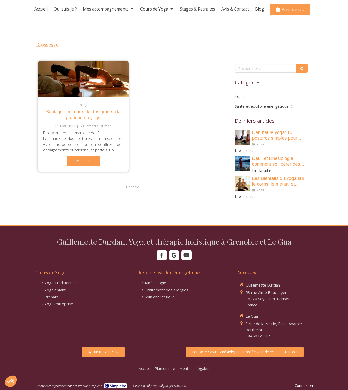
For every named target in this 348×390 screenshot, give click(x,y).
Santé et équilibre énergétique (262, 106)
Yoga (239, 96)
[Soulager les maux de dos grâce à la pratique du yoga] (83, 79)
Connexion (304, 385)
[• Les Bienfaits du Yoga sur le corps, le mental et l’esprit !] (242, 183)
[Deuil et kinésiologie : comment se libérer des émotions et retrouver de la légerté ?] (242, 163)
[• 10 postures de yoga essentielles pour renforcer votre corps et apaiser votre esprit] (242, 137)
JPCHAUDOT (177, 385)
